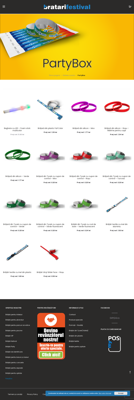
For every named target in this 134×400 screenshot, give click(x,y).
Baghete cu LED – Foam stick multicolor (17, 129)
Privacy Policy (32, 394)
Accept (120, 393)
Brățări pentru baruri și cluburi (17, 357)
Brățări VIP (9, 335)
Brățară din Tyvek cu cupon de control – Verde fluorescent (50, 225)
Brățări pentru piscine (13, 330)
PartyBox (8, 378)
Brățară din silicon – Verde (17, 176)
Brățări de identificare (14, 352)
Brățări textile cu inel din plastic (17, 272)
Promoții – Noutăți (76, 325)
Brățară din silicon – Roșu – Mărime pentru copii (117, 129)
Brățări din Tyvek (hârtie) (78, 330)
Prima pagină (54, 75)
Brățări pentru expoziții (14, 368)
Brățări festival (11, 341)
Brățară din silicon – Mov (84, 128)
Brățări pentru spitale (77, 346)
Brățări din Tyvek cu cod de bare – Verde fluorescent (83, 225)
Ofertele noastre (69, 75)
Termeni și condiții (15, 394)
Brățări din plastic (76, 335)
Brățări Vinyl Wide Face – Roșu (50, 272)
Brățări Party (10, 346)
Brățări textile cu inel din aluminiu (117, 225)
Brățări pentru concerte (14, 362)
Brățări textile (74, 341)
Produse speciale (76, 319)
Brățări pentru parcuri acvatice (17, 325)
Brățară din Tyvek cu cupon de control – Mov (50, 177)
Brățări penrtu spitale (13, 373)
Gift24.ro (115, 317)
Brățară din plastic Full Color (50, 128)
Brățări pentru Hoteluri (13, 314)
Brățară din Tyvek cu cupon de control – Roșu (83, 177)
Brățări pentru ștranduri (14, 319)
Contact (72, 314)
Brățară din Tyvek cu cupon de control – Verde (17, 225)
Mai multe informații (105, 393)
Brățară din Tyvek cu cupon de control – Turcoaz (117, 177)
